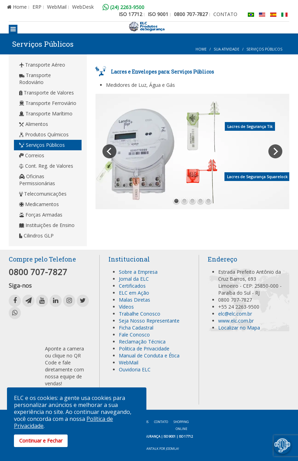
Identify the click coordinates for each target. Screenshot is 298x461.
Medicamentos (39, 204)
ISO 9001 (158, 14)
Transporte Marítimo (45, 113)
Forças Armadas (40, 214)
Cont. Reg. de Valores (46, 166)
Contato (161, 422)
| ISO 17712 (184, 436)
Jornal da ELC (134, 278)
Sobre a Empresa (138, 272)
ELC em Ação (134, 292)
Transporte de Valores (46, 92)
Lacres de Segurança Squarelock (257, 176)
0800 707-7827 (191, 14)
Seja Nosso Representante (149, 320)
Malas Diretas (134, 299)
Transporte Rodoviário (35, 78)
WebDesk (83, 6)
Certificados (132, 285)
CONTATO (225, 14)
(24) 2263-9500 (123, 7)
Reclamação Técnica (142, 341)
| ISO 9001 (168, 436)
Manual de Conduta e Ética (149, 355)
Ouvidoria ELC (135, 369)
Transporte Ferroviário (47, 103)
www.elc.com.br (236, 320)
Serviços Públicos (42, 145)
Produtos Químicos (44, 134)
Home (17, 6)
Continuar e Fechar (40, 440)
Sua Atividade (226, 49)
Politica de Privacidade (144, 348)
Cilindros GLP (36, 235)
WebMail (57, 6)
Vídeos (126, 306)
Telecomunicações (43, 193)
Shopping (181, 426)
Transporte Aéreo (42, 64)
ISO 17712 (130, 14)
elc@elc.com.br (235, 313)
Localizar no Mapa (239, 327)
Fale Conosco (134, 334)
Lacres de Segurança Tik (250, 126)
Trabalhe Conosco (139, 313)
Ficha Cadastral (136, 327)
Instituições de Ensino (47, 225)
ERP (36, 6)
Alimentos (33, 124)
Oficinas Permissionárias (37, 180)
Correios (31, 155)
